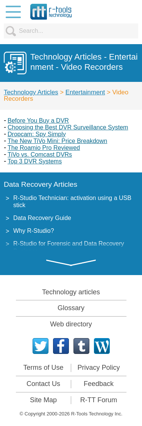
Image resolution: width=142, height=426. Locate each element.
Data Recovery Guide (42, 218)
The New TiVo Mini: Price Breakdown (57, 141)
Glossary (71, 308)
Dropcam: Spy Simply (37, 134)
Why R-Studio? (33, 231)
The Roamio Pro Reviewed (44, 148)
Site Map (43, 400)
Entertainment (85, 92)
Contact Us (43, 384)
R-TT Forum (98, 400)
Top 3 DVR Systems (35, 161)
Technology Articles (31, 92)
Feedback (99, 384)
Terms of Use (43, 367)
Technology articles (71, 292)
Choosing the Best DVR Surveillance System (68, 127)
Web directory (71, 324)
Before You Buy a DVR (38, 120)
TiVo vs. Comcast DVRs (40, 154)
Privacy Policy (98, 367)
